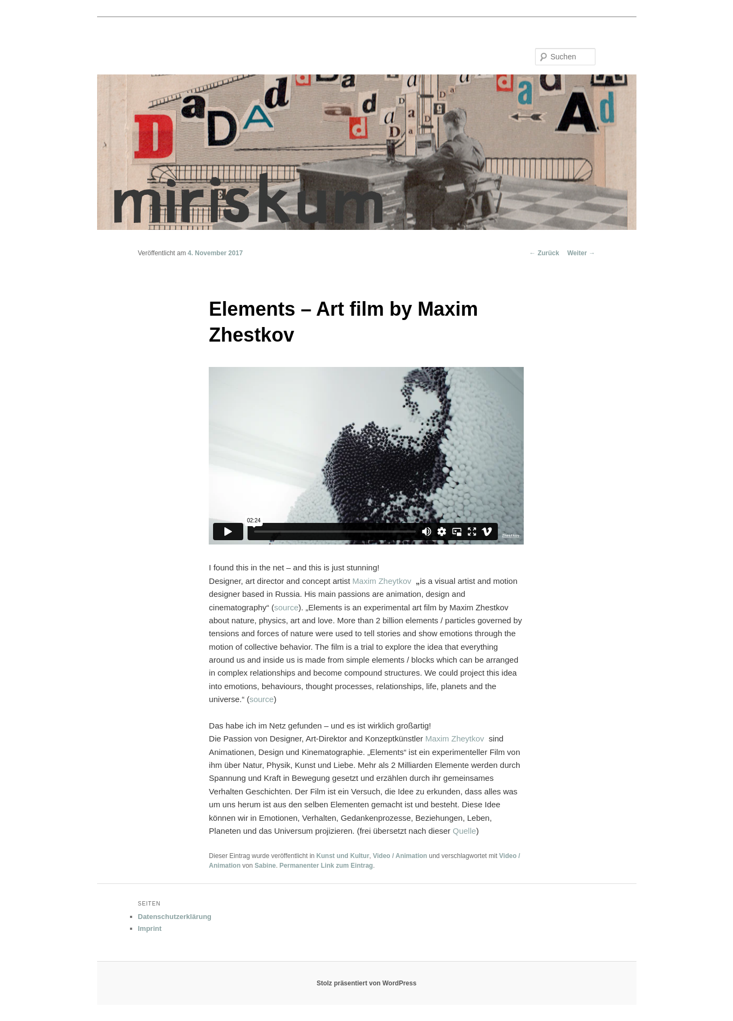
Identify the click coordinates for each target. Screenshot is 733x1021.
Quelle (464, 830)
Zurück (544, 253)
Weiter (581, 253)
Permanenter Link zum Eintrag (326, 865)
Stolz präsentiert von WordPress (366, 983)
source (286, 607)
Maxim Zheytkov (381, 581)
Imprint (150, 928)
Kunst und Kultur (343, 856)
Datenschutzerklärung (175, 917)
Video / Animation (400, 856)
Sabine (265, 865)
